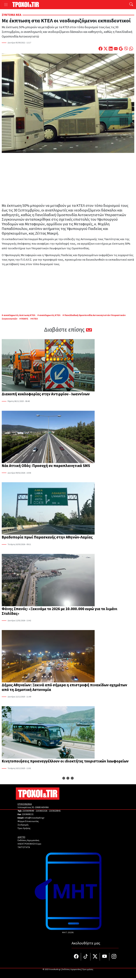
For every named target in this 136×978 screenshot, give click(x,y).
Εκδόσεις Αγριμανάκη (28, 840)
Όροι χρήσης (87, 969)
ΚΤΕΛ (35, 318)
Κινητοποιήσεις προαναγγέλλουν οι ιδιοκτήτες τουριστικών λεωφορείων (65, 761)
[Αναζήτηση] (131, 4)
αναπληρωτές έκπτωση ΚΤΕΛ (19, 315)
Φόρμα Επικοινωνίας (28, 821)
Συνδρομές (23, 824)
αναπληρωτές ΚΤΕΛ (49, 315)
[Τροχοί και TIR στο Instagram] (114, 957)
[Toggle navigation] (6, 5)
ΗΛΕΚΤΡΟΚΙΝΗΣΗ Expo (29, 843)
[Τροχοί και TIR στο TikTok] (85, 957)
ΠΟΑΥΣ (24, 318)
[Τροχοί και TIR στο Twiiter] (95, 957)
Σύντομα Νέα (11, 15)
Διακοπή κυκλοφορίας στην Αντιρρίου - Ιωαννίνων (46, 394)
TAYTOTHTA (24, 847)
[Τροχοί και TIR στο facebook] (76, 957)
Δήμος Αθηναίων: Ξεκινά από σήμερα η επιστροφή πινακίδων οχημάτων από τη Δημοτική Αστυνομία (64, 687)
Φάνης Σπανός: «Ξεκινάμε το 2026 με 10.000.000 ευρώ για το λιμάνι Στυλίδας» (59, 611)
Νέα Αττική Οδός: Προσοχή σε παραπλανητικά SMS (46, 466)
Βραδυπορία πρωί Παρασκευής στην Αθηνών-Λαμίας (47, 537)
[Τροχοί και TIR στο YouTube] (104, 957)
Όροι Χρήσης (24, 828)
